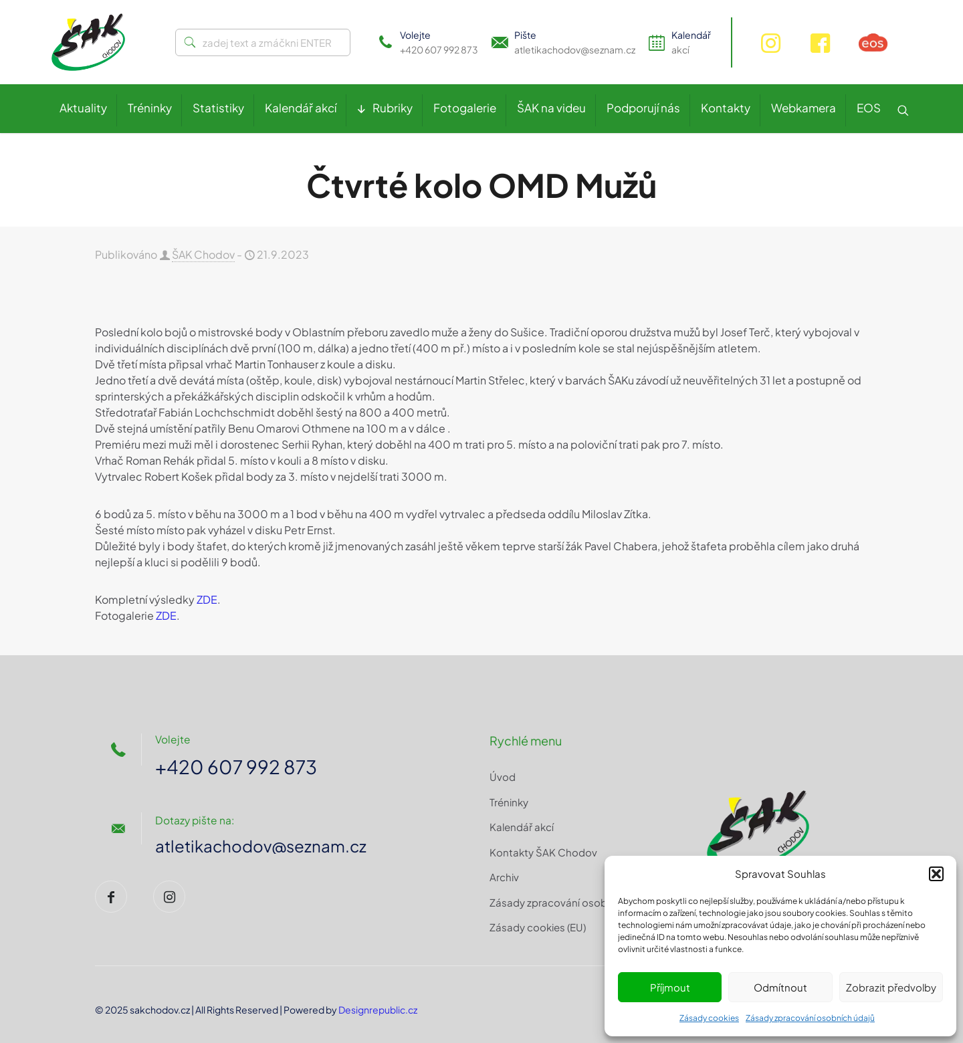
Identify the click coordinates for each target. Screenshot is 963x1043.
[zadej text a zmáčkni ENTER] (262, 42)
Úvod (503, 776)
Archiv (504, 877)
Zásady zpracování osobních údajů (810, 1018)
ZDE (207, 599)
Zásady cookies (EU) (538, 927)
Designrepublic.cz (377, 1010)
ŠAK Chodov (203, 254)
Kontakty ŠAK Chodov (543, 852)
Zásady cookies (709, 1018)
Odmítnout (780, 987)
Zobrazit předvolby (891, 987)
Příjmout (670, 987)
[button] (936, 874)
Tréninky (509, 802)
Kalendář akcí (522, 826)
